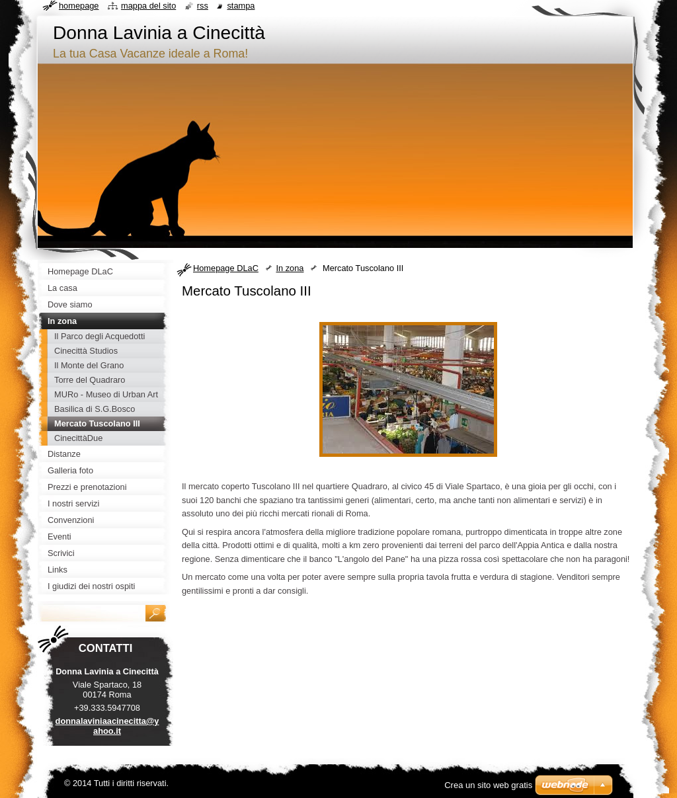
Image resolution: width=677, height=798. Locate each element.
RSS (202, 6)
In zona (289, 268)
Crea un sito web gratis (488, 785)
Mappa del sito (148, 6)
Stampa (241, 6)
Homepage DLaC (226, 268)
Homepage (79, 6)
